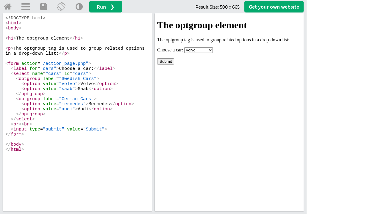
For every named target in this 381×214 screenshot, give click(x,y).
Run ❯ (106, 6)
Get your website (274, 6)
